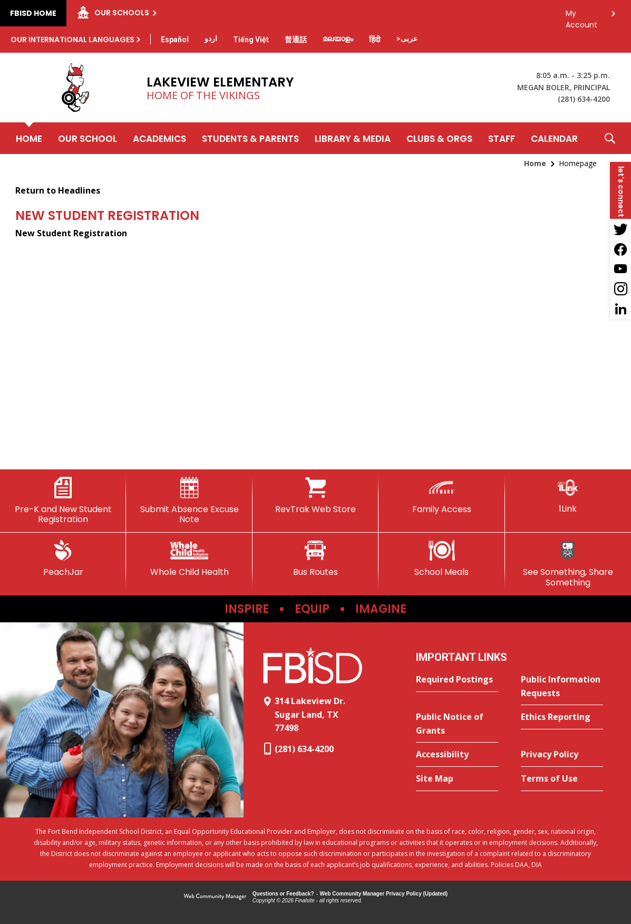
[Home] (29, 138)
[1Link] (568, 495)
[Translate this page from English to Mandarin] (295, 39)
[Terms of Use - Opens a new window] (561, 779)
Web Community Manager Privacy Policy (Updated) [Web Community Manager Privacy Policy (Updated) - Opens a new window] (384, 894)
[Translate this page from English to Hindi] (375, 39)
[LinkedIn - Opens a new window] (620, 309)
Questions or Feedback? (283, 894)
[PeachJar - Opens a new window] (63, 558)
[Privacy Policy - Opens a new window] (561, 755)
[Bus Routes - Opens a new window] (315, 558)
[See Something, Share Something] (568, 563)
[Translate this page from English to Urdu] (210, 38)
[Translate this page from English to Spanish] (175, 39)
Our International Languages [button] (72, 39)
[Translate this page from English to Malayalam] (337, 38)
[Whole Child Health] (189, 558)
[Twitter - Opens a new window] (620, 228)
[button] (610, 138)
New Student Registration (71, 233)
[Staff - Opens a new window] (501, 138)
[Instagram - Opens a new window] (620, 289)
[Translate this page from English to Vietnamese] (251, 39)
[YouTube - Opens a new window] (620, 268)
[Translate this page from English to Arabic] (407, 38)
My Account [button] (581, 16)
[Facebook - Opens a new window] (620, 248)
